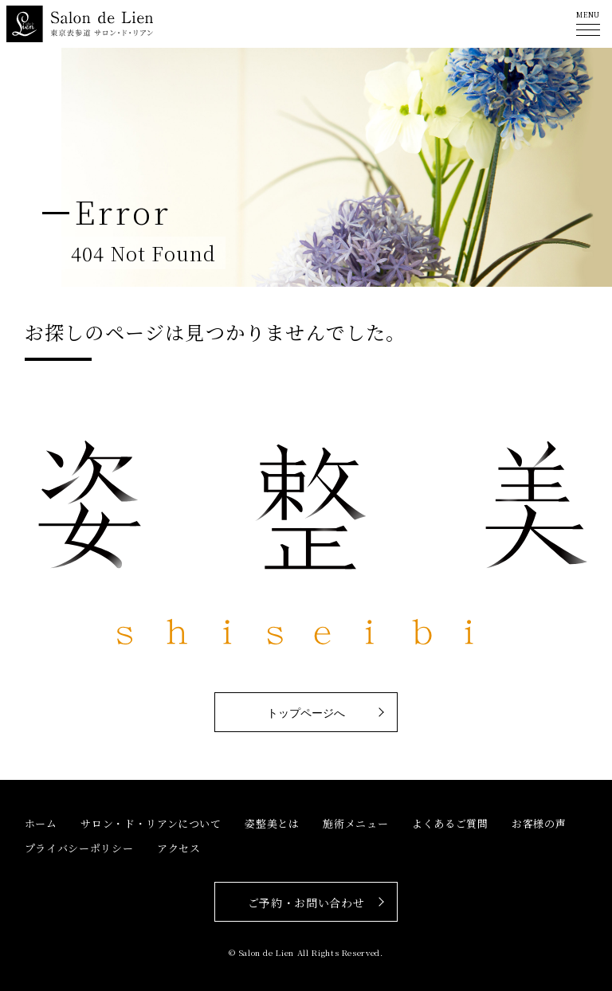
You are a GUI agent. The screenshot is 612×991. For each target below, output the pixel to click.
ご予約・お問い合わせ (306, 903)
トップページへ (306, 713)
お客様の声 (539, 823)
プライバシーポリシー (79, 848)
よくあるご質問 (450, 823)
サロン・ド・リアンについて (150, 823)
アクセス (179, 848)
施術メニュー (355, 823)
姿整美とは (272, 823)
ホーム (41, 823)
